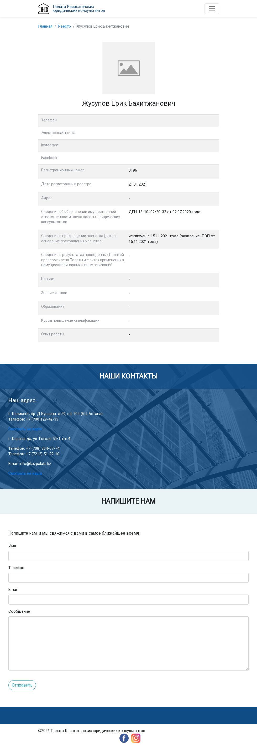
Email (13, 589)
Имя (12, 546)
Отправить (22, 685)
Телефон (16, 567)
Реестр (64, 26)
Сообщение (19, 611)
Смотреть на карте (25, 429)
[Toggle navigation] (211, 8)
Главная (45, 26)
